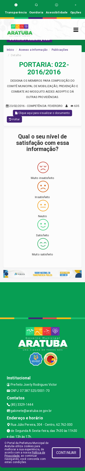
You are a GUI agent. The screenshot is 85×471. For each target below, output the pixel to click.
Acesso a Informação (33, 49)
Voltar (14, 119)
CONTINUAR (66, 453)
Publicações (60, 49)
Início (10, 49)
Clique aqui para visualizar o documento (42, 113)
